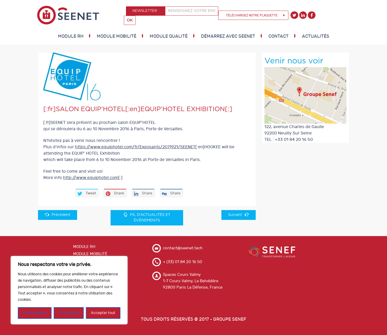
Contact (278, 36)
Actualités (315, 36)
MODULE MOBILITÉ (116, 36)
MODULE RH (70, 36)
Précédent (57, 214)
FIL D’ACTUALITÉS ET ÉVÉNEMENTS (147, 217)
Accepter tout (103, 313)
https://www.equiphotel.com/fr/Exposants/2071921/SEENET (135, 147)
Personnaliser (35, 313)
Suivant (238, 214)
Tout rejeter (69, 313)
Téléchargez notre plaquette (251, 15)
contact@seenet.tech (183, 248)
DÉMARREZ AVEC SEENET (228, 36)
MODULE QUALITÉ (169, 36)
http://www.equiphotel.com (90, 177)
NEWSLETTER (145, 11)
